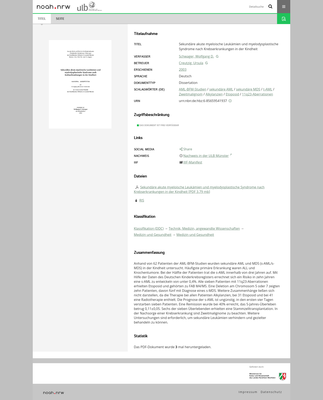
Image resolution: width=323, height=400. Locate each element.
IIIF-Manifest (192, 162)
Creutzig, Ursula (191, 63)
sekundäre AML (221, 89)
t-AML (267, 89)
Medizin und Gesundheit (152, 234)
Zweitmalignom (191, 94)
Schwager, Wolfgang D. (196, 56)
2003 (183, 69)
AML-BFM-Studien (192, 89)
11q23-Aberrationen (257, 94)
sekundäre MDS (248, 89)
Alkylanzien (214, 94)
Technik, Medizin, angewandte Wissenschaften (204, 228)
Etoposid (232, 94)
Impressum (248, 392)
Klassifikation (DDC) (149, 228)
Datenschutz (271, 392)
